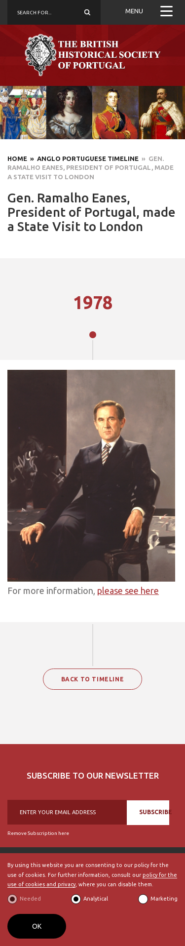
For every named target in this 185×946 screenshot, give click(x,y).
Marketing (164, 899)
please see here (128, 590)
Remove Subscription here (38, 833)
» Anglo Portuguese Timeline (83, 158)
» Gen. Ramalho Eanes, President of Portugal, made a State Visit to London (90, 167)
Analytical (95, 899)
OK (36, 926)
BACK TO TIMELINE (92, 679)
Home (17, 158)
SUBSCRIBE (154, 812)
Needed (30, 899)
